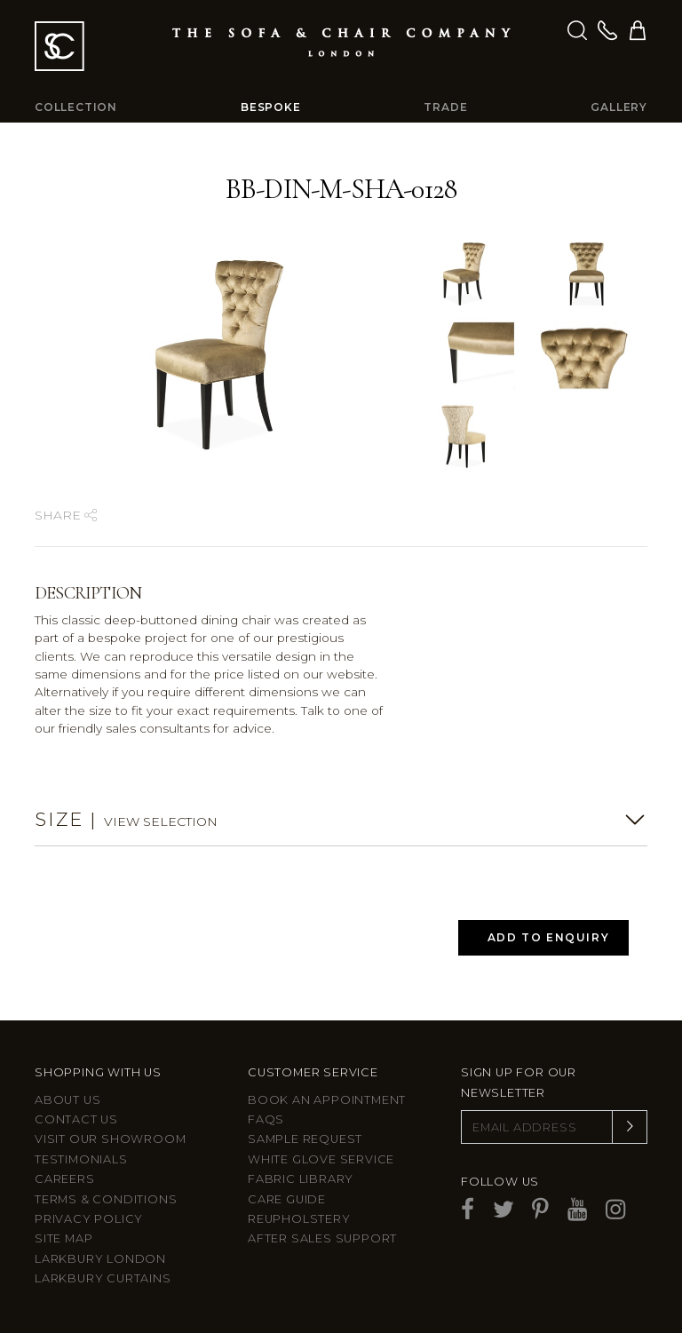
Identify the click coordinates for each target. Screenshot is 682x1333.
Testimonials (81, 1159)
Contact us (76, 1119)
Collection (76, 107)
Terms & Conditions (106, 1199)
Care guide (287, 1199)
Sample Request (305, 1139)
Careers (65, 1179)
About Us (67, 1100)
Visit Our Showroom (110, 1139)
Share (66, 515)
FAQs (266, 1119)
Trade (445, 107)
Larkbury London (100, 1259)
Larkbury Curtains (103, 1278)
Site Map (63, 1238)
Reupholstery (299, 1219)
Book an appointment (327, 1100)
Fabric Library (300, 1179)
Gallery (619, 107)
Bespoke (271, 107)
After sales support (322, 1238)
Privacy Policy (89, 1219)
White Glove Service (321, 1159)
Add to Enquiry (548, 937)
